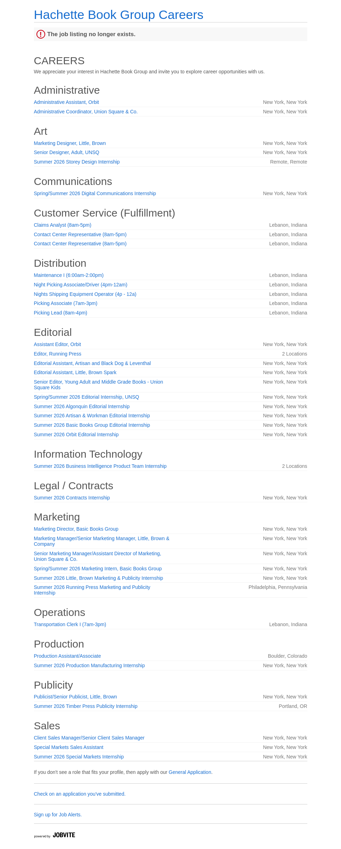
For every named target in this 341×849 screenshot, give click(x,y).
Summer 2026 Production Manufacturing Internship (89, 665)
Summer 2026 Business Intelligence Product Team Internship (100, 466)
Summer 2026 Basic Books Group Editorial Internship (92, 425)
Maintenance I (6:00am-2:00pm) (69, 275)
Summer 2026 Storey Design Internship (77, 162)
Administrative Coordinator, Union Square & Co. (86, 111)
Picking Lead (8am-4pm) (61, 313)
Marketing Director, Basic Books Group (76, 529)
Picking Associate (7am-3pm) (65, 303)
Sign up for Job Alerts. (58, 814)
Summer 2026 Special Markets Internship (79, 757)
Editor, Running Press (57, 354)
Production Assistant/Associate (67, 656)
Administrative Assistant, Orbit (66, 102)
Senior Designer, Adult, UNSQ (67, 152)
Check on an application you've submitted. (80, 794)
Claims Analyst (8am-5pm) (62, 225)
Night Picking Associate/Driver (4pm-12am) (81, 284)
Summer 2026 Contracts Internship (72, 497)
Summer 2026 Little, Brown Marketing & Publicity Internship (98, 578)
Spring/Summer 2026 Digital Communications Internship (95, 193)
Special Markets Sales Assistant (68, 747)
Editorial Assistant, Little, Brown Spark (75, 372)
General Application (190, 772)
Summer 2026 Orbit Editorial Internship (76, 434)
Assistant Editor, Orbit (57, 344)
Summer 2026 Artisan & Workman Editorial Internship (92, 415)
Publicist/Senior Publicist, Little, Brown (75, 696)
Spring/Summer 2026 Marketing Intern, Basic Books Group (98, 568)
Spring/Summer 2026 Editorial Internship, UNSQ (86, 397)
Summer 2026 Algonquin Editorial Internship (82, 406)
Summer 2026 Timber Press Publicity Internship (86, 706)
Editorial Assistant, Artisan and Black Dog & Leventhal (92, 363)
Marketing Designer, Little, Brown (70, 143)
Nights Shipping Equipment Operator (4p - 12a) (85, 294)
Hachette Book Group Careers (119, 14)
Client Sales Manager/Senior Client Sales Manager (89, 738)
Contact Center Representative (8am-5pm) (80, 234)
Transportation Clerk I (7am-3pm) (70, 624)
